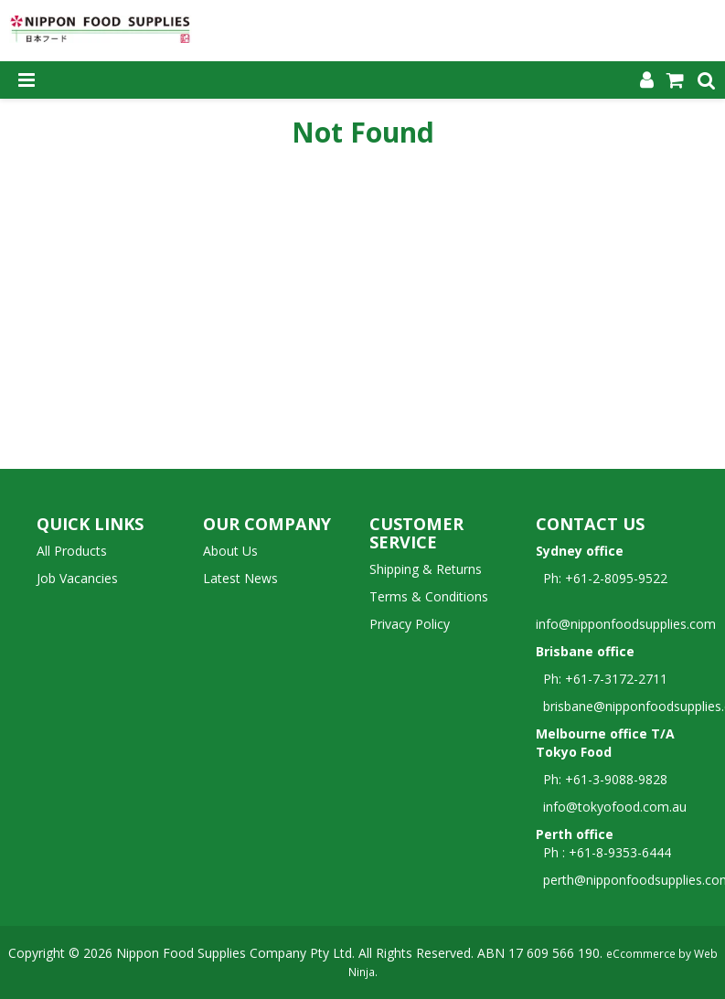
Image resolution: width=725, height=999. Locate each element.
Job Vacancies (77, 578)
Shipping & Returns (425, 569)
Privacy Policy (409, 623)
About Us (230, 550)
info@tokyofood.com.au (615, 806)
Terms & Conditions (428, 596)
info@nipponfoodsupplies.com (626, 614)
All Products (72, 550)
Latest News (240, 578)
